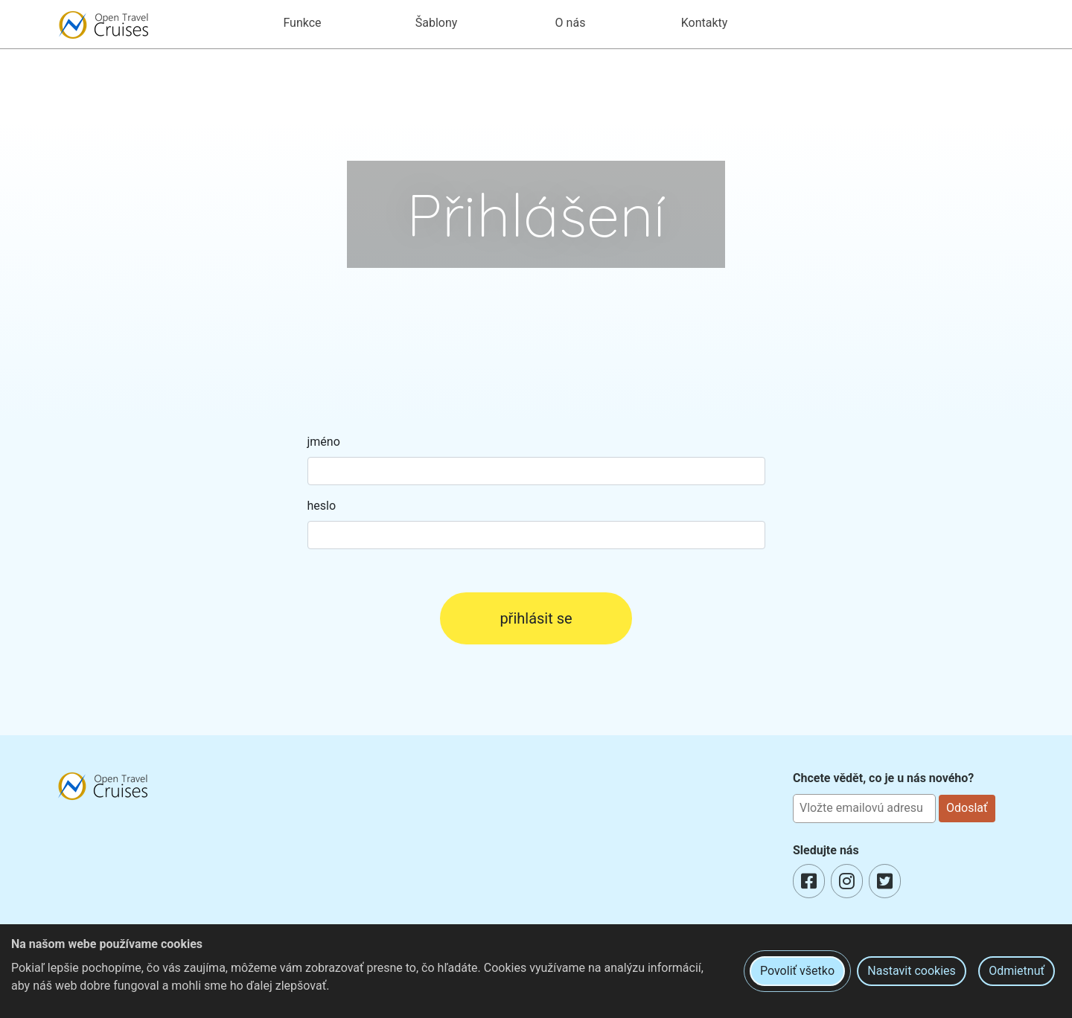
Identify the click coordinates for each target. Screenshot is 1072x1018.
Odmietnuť (1016, 971)
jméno (323, 442)
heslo (321, 506)
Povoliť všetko (797, 971)
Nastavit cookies (911, 971)
